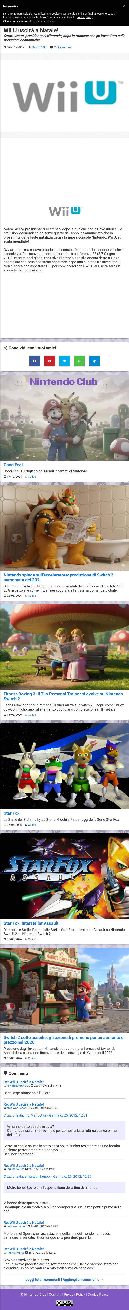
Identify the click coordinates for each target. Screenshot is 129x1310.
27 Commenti (63, 47)
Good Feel (13, 464)
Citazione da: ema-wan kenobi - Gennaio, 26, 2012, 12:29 (47, 1176)
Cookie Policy (98, 1294)
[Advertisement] (64, 169)
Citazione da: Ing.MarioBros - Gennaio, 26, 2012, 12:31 (45, 1115)
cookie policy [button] (84, 17)
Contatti (55, 1294)
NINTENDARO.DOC (18, 1085)
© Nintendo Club (33, 1294)
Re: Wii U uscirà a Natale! (24, 1082)
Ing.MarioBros (15, 1169)
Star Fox (11, 813)
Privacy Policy (74, 1294)
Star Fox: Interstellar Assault (31, 923)
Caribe (32, 476)
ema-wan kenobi (17, 1108)
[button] (124, 6)
